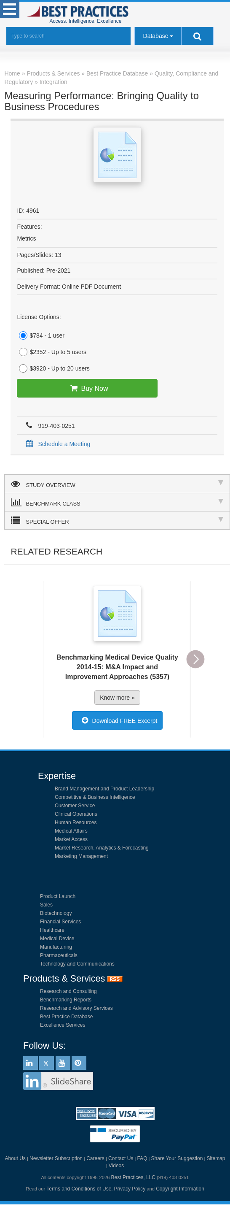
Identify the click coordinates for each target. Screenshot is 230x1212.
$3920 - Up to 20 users (53, 368)
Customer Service (75, 806)
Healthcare (52, 930)
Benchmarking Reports (65, 1000)
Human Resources (75, 822)
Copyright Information (180, 1189)
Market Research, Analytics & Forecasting (102, 848)
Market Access (71, 839)
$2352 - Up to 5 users (51, 352)
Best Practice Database (66, 1017)
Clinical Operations (76, 814)
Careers (95, 1158)
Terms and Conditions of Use (78, 1189)
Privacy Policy (130, 1189)
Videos (116, 1166)
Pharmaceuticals (59, 955)
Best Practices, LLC (133, 1177)
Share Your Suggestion (177, 1158)
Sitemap (215, 1158)
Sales (46, 905)
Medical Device (57, 938)
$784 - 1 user (40, 335)
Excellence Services (62, 1025)
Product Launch (57, 896)
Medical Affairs (71, 831)
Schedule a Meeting (56, 444)
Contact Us (120, 1158)
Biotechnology (56, 913)
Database (155, 35)
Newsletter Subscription (56, 1158)
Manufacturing (56, 947)
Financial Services (60, 922)
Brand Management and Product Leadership (104, 789)
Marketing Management (81, 856)
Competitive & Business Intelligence (95, 797)
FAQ (142, 1158)
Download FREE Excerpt (118, 720)
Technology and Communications (77, 964)
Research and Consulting (68, 991)
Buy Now (87, 388)
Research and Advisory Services (76, 1008)
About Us (15, 1158)
